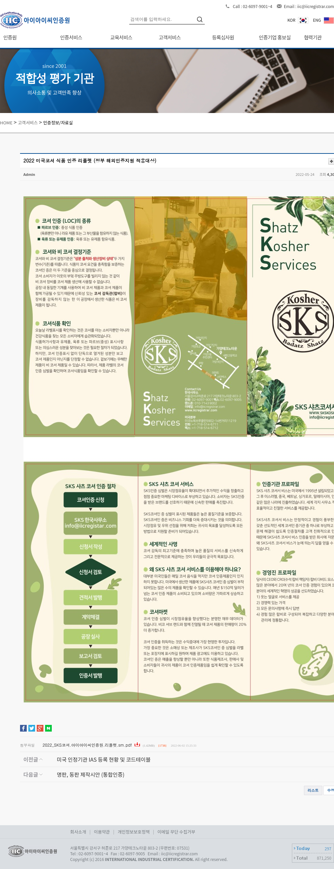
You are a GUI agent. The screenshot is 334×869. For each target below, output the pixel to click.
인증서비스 (71, 37)
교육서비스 (121, 37)
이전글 (32, 759)
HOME (6, 122)
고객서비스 (170, 37)
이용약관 (102, 832)
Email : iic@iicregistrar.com (309, 6)
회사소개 (78, 832)
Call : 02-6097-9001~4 (253, 6)
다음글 (32, 774)
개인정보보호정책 (134, 832)
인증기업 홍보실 (275, 37)
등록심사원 (223, 37)
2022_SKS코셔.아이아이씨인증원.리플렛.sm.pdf (88, 745)
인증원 (10, 37)
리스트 (313, 790)
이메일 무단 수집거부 (176, 832)
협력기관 (313, 37)
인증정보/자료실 (58, 122)
